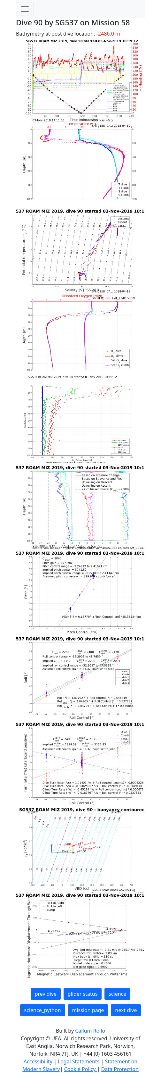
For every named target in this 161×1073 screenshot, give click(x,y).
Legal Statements (79, 1061)
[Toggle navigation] (25, 9)
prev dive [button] (46, 993)
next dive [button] (126, 1010)
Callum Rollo (90, 1030)
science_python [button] (42, 1010)
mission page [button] (88, 1010)
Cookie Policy (80, 1069)
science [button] (117, 993)
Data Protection (120, 1069)
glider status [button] (82, 993)
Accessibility (39, 1061)
